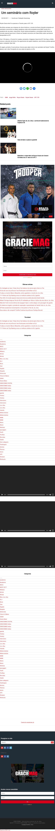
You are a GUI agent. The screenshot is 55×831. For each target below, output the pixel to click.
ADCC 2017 (3, 349)
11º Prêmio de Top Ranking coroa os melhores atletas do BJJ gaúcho (20, 295)
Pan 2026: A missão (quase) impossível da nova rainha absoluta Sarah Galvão (22, 298)
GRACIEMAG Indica (5, 385)
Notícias (2, 427)
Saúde (2, 439)
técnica (2, 447)
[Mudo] (50, 494)
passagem (3, 430)
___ (1, 339)
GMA (6, 97)
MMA (1, 417)
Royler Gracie (29, 97)
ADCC (1, 346)
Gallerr (2, 378)
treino (1, 452)
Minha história (4, 412)
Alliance (2, 351)
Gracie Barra (3, 381)
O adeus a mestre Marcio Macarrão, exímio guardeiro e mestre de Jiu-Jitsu (21, 293)
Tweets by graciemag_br (27, 722)
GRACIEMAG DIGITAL (6, 383)
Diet (1, 366)
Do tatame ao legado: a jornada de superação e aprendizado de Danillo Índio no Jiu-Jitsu (25, 305)
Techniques (3, 444)
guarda (2, 393)
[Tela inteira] (53, 494)
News (1, 422)
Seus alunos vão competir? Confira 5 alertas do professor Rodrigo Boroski (21, 310)
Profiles (2, 435)
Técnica (2, 449)
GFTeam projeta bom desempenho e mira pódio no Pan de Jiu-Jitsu (19, 308)
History (2, 395)
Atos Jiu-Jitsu (4, 359)
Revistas (2, 437)
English (2, 368)
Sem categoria (6, 8)
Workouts (2, 459)
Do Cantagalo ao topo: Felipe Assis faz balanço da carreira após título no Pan (22, 288)
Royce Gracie (20, 97)
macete (2, 410)
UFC (1, 454)
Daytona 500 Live (5, 830)
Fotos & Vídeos (4, 376)
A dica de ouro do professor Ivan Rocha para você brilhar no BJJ (18, 290)
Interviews (3, 400)
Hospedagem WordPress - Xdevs (27, 824)
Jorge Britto (12, 97)
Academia (3, 344)
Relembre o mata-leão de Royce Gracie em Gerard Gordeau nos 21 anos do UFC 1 (32, 156)
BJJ (1, 361)
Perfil (1, 432)
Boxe (1, 363)
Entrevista (3, 373)
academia (2, 341)
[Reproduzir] (2, 494)
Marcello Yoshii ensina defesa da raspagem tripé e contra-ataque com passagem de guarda (26, 303)
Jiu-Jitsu (2, 405)
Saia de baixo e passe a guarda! (27, 140)
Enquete (2, 371)
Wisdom (2, 457)
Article (2, 354)
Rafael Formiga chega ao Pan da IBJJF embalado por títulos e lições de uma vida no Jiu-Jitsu (27, 300)
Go (52, 742)
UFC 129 (36, 97)
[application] (27, 481)
